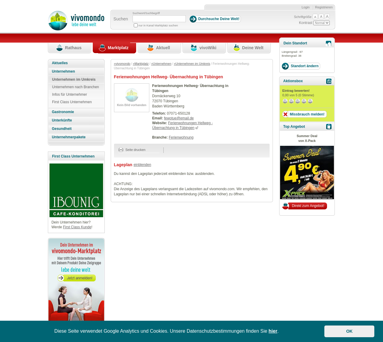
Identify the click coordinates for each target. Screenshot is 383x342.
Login (306, 7)
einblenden (142, 165)
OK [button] (349, 331)
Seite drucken (132, 150)
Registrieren (324, 7)
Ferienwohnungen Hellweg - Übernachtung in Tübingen (182, 125)
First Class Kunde (77, 227)
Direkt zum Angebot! (308, 206)
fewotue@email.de (179, 118)
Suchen (120, 18)
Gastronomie (63, 112)
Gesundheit (62, 129)
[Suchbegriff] (159, 18)
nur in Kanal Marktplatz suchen (158, 25)
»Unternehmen (161, 63)
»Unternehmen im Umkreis (192, 63)
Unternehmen (63, 71)
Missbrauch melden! (307, 114)
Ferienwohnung (181, 137)
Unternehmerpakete (69, 137)
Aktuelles (60, 63)
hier (273, 331)
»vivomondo (122, 63)
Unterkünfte (62, 120)
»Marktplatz (141, 63)
